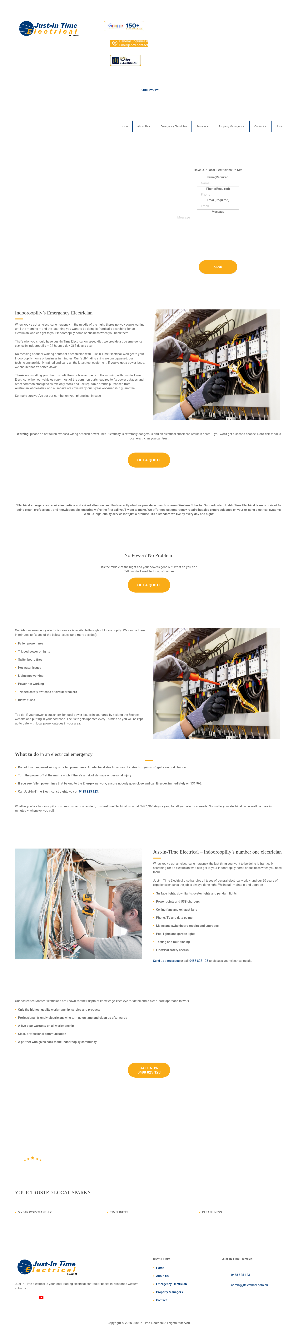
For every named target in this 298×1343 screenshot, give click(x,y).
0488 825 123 (150, 90)
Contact (259, 126)
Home (124, 126)
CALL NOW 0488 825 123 (149, 1070)
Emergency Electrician (174, 126)
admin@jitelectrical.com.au (249, 1285)
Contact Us (36, 202)
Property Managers (230, 126)
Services (201, 126)
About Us (142, 126)
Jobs (279, 126)
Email (218, 200)
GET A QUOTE (149, 460)
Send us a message (166, 961)
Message (218, 211)
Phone (218, 189)
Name (218, 177)
